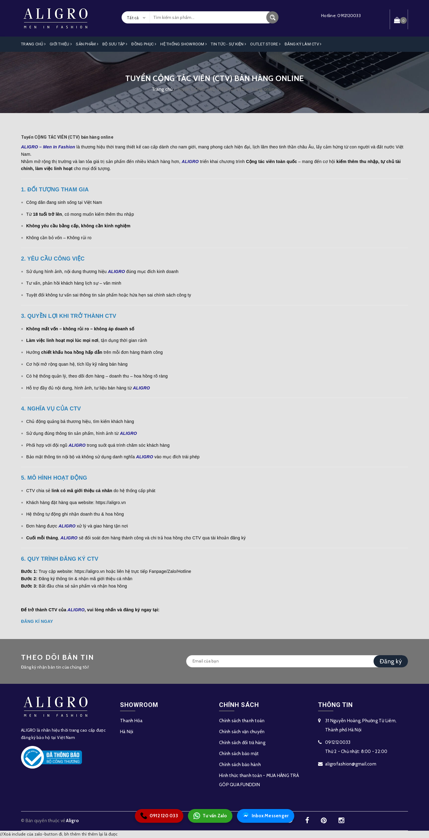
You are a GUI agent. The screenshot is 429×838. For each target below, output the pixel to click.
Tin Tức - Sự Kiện (228, 44)
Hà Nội (126, 731)
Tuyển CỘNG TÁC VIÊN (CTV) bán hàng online (67, 137)
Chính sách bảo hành (240, 764)
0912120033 (349, 15)
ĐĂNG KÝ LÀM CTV (303, 44)
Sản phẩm (87, 44)
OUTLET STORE (265, 44)
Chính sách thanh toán (241, 720)
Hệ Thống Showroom (183, 44)
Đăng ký (391, 661)
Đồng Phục (143, 44)
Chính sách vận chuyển (241, 731)
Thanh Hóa (131, 720)
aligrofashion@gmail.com (350, 764)
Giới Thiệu (61, 44)
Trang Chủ (33, 44)
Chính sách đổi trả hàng (242, 742)
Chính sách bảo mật (239, 753)
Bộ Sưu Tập (114, 44)
